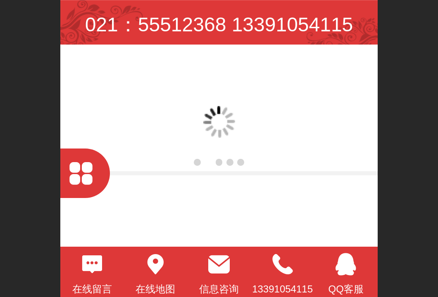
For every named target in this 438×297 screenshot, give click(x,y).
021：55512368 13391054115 (219, 24)
